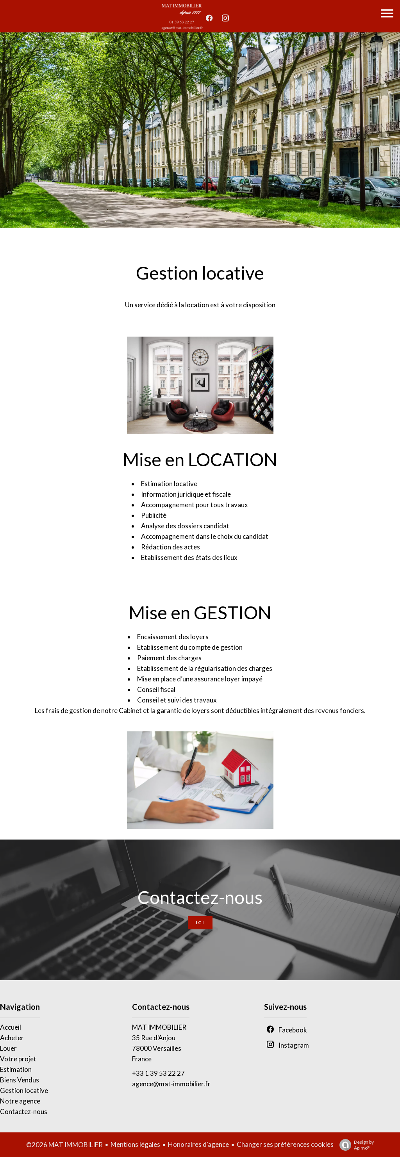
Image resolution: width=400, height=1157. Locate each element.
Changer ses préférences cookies (285, 1144)
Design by (355, 1145)
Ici (200, 922)
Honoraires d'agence (198, 1144)
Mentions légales (135, 1144)
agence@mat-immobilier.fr (171, 1084)
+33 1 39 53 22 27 (158, 1073)
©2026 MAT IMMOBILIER (64, 1145)
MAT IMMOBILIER (159, 1027)
